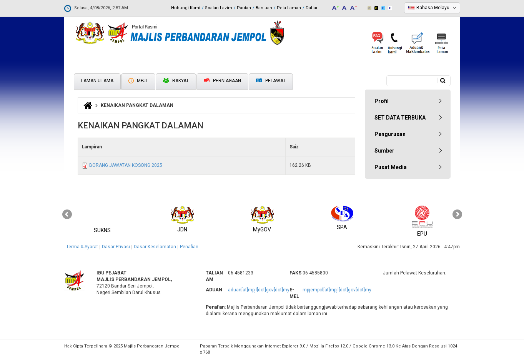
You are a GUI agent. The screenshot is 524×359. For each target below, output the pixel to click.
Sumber (384, 151)
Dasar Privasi (116, 246)
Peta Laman (289, 7)
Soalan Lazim (218, 7)
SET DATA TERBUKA (400, 118)
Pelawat (271, 81)
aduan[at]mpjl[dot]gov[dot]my (258, 290)
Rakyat (176, 80)
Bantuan (264, 7)
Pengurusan (390, 134)
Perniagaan (222, 80)
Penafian (189, 246)
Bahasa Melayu (432, 7)
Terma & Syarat (82, 246)
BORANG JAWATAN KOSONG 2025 (125, 165)
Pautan (244, 7)
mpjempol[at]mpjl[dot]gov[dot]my (337, 290)
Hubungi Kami (185, 7)
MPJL (138, 80)
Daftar (312, 7)
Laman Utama (97, 80)
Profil (381, 101)
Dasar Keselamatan (155, 246)
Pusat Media (390, 167)
